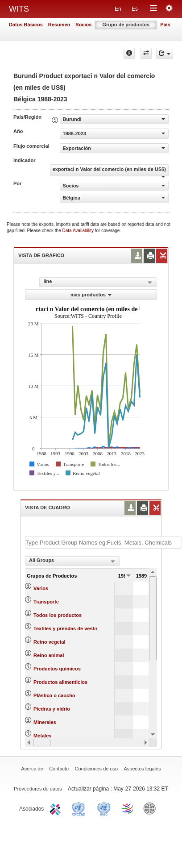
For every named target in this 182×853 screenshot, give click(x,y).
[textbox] (103, 543)
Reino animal (48, 655)
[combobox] (72, 561)
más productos (91, 294)
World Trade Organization (128, 808)
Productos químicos (57, 668)
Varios (40, 588)
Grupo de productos (125, 24)
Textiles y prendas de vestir (65, 628)
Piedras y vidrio (51, 709)
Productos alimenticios (60, 682)
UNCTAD (80, 808)
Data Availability (78, 230)
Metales (42, 735)
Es (135, 9)
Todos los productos (57, 615)
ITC (57, 808)
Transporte (46, 601)
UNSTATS (104, 808)
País (165, 24)
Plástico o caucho (54, 695)
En (118, 9)
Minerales (44, 722)
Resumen (59, 24)
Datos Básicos (26, 24)
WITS (19, 8)
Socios (83, 24)
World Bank (152, 808)
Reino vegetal (49, 642)
